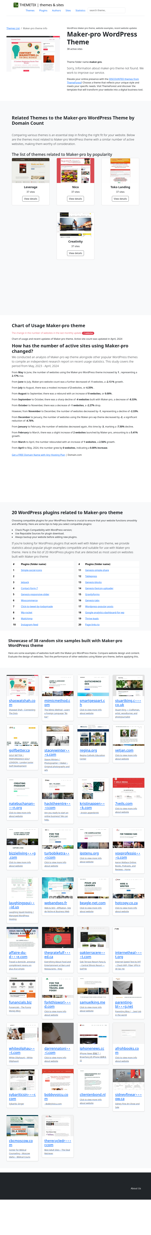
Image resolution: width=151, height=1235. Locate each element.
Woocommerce (29, 632)
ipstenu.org (89, 885)
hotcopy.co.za (126, 934)
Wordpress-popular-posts (99, 638)
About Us (136, 1220)
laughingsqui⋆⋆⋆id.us (22, 936)
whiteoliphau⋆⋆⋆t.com (22, 1082)
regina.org (88, 782)
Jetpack (25, 614)
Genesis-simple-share (97, 602)
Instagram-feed (29, 656)
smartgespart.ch (92, 734)
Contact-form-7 (29, 620)
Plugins (43, 10)
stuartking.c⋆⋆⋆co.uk (128, 734)
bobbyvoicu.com (56, 1128)
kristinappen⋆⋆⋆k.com (92, 837)
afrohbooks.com (127, 1082)
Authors (56, 10)
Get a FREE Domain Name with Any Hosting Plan (38, 486)
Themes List (13, 28)
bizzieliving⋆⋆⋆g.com (22, 887)
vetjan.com (124, 782)
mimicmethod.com (57, 734)
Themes (30, 10)
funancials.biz (20, 1034)
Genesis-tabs (92, 632)
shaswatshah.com (22, 734)
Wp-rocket (26, 644)
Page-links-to (92, 656)
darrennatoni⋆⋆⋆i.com (57, 1082)
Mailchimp (26, 650)
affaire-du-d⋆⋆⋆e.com (18, 986)
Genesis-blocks (93, 614)
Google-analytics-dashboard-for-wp (104, 644)
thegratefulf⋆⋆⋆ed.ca (57, 986)
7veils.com (124, 835)
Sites (68, 10)
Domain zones (135, 1214)
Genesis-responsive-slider (35, 626)
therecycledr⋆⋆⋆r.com (57, 1174)
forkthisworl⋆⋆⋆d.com (57, 1036)
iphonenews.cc (92, 1080)
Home (92, 1214)
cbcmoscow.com (21, 1174)
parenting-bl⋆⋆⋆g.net (124, 1036)
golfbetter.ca (19, 782)
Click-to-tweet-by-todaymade (37, 638)
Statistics (80, 10)
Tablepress (91, 608)
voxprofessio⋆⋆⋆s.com (127, 887)
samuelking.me (92, 1034)
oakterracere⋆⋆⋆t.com (92, 986)
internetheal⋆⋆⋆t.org (128, 986)
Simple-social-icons (31, 602)
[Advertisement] (75, 287)
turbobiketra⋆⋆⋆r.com (56, 887)
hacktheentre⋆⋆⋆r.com (57, 837)
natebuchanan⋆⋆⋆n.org (22, 837)
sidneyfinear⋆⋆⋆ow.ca (128, 1128)
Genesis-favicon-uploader (99, 620)
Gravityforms (92, 626)
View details (30, 198)
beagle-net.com (93, 934)
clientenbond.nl (93, 1126)
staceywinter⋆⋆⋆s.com (57, 784)
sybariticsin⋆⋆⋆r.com (22, 1128)
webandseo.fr (55, 934)
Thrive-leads (92, 650)
